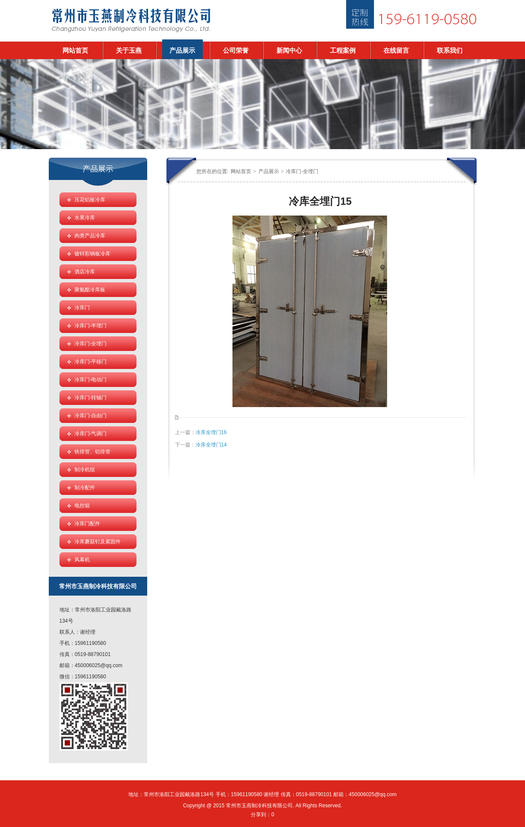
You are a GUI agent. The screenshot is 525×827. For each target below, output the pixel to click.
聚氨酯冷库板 (89, 290)
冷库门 (82, 308)
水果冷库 (84, 218)
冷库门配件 (87, 524)
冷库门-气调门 (90, 434)
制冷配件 (84, 488)
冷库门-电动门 (90, 380)
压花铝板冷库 (89, 200)
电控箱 (82, 506)
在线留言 (396, 50)
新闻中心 (289, 50)
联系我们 (450, 50)
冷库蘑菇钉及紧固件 (97, 542)
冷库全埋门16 (211, 432)
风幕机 (82, 560)
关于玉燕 (129, 50)
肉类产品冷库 (89, 236)
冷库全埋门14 (211, 445)
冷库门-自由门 (90, 416)
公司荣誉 (236, 50)
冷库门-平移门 (90, 362)
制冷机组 (84, 470)
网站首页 (75, 50)
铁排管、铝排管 (92, 452)
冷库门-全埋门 (302, 171)
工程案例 (343, 50)
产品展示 (182, 50)
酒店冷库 (84, 272)
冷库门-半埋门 (90, 326)
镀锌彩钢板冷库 (92, 254)
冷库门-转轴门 (90, 398)
